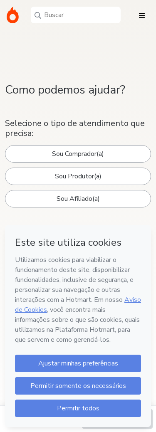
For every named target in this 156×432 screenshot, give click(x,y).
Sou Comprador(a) (78, 153)
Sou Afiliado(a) (78, 198)
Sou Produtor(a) (78, 176)
